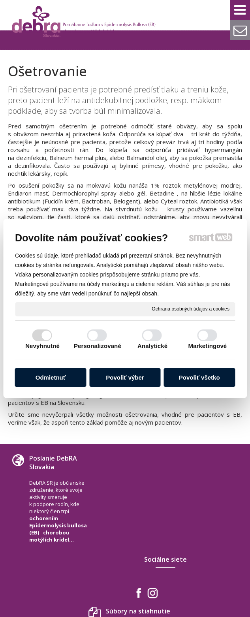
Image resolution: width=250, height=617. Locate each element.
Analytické (152, 345)
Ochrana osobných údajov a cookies (190, 309)
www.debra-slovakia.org (216, 552)
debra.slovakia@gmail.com (219, 537)
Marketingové (207, 345)
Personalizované (97, 345)
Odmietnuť (51, 377)
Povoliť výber (125, 377)
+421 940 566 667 (221, 525)
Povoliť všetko (199, 377)
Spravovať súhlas (123, 606)
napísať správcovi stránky (128, 599)
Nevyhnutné (42, 345)
